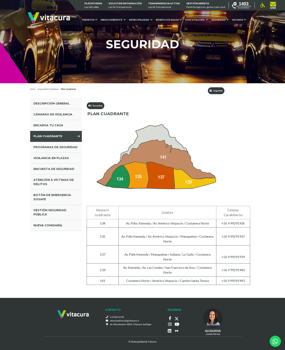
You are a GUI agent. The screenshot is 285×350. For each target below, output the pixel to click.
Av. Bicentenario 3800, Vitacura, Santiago (130, 324)
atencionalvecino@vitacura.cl (124, 320)
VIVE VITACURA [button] (196, 19)
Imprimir (216, 90)
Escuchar (95, 105)
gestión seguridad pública (49, 212)
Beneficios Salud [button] (169, 19)
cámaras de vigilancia (52, 114)
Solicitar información (125, 5)
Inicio (32, 89)
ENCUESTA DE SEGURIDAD (53, 169)
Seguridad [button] (220, 19)
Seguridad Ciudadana (48, 89)
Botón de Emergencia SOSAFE (52, 197)
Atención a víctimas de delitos (53, 182)
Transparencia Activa (164, 5)
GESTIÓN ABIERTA (205, 5)
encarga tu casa (48, 125)
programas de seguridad (55, 147)
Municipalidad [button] (141, 19)
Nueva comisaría (47, 225)
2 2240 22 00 (117, 316)
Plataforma (93, 5)
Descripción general (51, 103)
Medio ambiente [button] (113, 19)
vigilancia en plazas (51, 158)
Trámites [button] (89, 19)
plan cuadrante (47, 136)
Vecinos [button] (239, 19)
